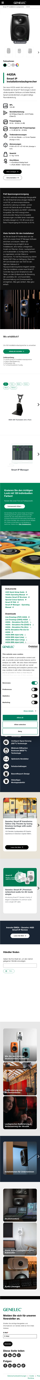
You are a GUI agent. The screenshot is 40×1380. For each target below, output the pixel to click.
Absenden (7, 1344)
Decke (26, 384)
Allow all (20, 717)
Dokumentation (13, 178)
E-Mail (5, 1332)
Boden (19, 384)
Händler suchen (16, 351)
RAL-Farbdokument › (25, 524)
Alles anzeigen (12, 171)
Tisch (11, 384)
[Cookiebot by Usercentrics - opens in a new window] (28, 646)
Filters (8, 971)
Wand (6, 387)
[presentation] (38, 52)
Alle (6, 384)
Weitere (13, 387)
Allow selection (20, 724)
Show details (28, 711)
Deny (20, 731)
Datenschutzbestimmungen (16, 1376)
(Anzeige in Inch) (14, 139)
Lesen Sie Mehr (17, 847)
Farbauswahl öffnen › (15, 506)
